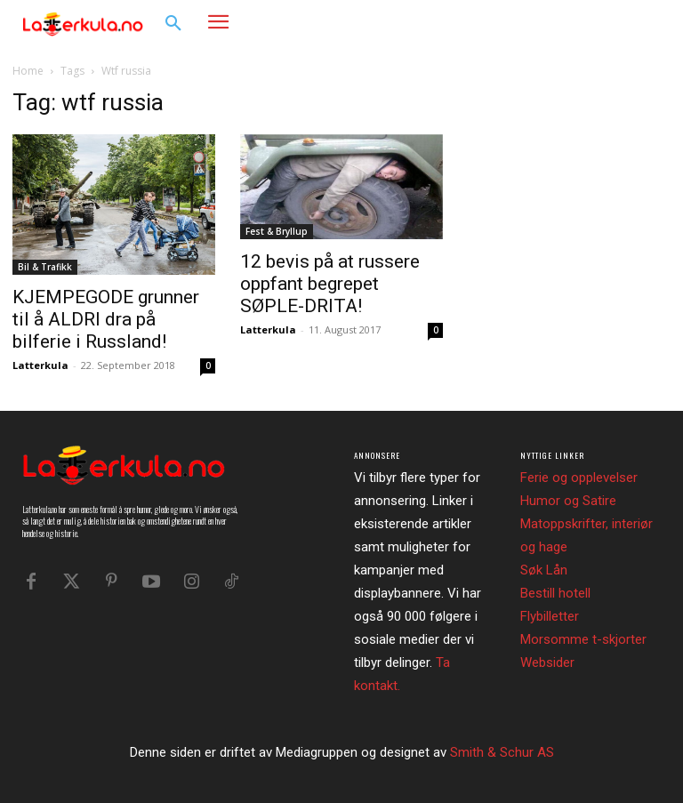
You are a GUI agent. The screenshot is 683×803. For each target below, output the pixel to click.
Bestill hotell (555, 593)
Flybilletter (549, 616)
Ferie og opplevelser (579, 478)
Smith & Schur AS (502, 752)
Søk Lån (543, 570)
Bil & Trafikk (45, 267)
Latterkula (40, 365)
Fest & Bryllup (276, 231)
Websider (547, 662)
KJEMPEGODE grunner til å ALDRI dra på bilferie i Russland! (105, 319)
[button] (173, 24)
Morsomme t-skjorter (583, 639)
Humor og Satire (568, 501)
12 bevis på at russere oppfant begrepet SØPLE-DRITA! (330, 284)
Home (28, 70)
